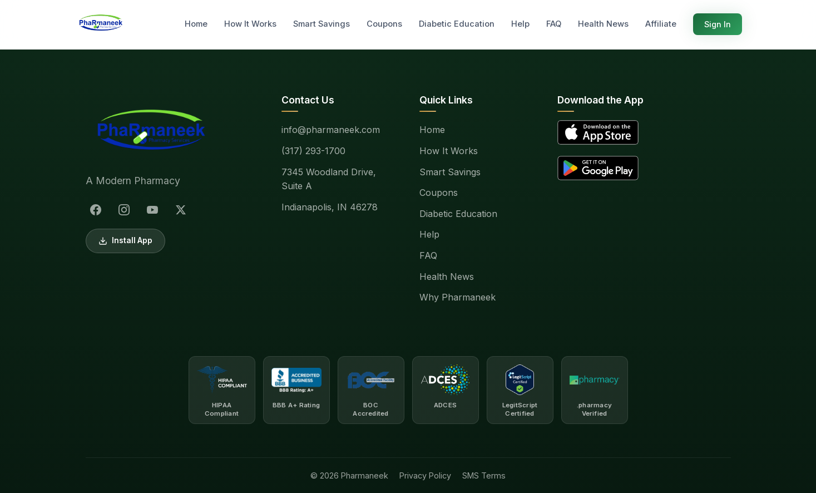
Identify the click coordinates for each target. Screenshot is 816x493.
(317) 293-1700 (313, 150)
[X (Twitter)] (181, 210)
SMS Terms (484, 475)
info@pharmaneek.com (330, 129)
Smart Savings (321, 24)
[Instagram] (124, 210)
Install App (125, 240)
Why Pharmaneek (457, 297)
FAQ (553, 24)
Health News (603, 24)
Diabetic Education (456, 24)
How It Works (250, 24)
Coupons (384, 24)
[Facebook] (96, 210)
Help (520, 24)
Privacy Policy (425, 475)
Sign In (717, 24)
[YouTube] (152, 210)
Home (196, 24)
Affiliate (660, 24)
